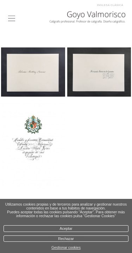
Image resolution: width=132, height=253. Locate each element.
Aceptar (66, 229)
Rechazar (66, 239)
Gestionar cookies (66, 247)
